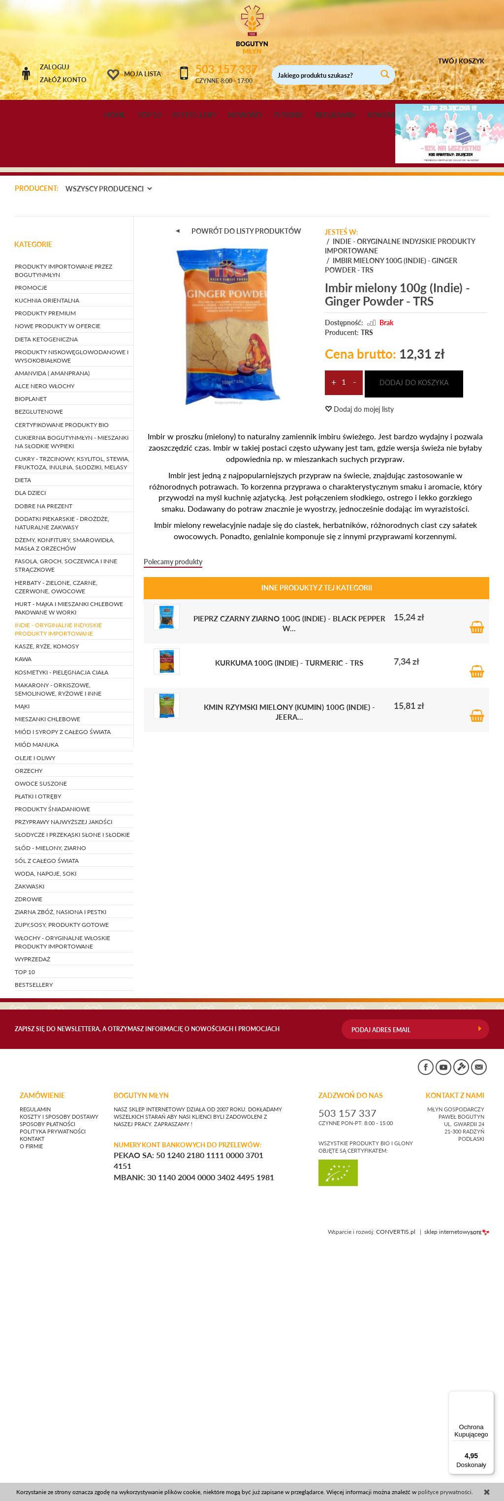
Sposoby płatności (47, 1371)
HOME (115, 115)
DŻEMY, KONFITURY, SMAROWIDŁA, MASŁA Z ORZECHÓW (65, 790)
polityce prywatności (445, 1492)
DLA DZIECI (30, 739)
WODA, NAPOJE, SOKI (45, 1120)
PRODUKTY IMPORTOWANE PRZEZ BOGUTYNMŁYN (63, 517)
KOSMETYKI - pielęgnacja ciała (61, 918)
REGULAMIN (335, 115)
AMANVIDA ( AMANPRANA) (52, 619)
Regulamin (35, 1356)
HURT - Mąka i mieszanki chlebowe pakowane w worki (69, 854)
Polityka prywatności (53, 1378)
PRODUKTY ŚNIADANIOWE (52, 1055)
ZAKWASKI (29, 1132)
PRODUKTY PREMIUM (45, 560)
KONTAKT (383, 115)
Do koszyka (477, 864)
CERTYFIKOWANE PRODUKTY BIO (62, 671)
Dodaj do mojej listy (359, 655)
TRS (367, 579)
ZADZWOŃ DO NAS (350, 1342)
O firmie (31, 1393)
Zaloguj (54, 67)
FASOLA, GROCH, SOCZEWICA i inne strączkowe (66, 812)
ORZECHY (28, 1017)
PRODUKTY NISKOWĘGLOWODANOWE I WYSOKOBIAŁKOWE (71, 603)
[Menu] (488, 1397)
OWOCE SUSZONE (41, 1030)
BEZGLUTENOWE (39, 658)
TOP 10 (148, 115)
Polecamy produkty (173, 808)
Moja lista (142, 74)
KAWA (23, 906)
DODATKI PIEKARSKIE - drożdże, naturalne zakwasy (62, 769)
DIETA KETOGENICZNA (46, 585)
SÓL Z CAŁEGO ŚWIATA (47, 1107)
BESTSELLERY (194, 115)
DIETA (23, 727)
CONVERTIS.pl (395, 1478)
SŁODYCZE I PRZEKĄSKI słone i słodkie (72, 1081)
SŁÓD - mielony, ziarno (50, 1094)
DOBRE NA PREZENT (43, 752)
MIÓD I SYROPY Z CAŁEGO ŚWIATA (63, 978)
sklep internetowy (456, 1478)
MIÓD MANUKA (37, 991)
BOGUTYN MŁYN (141, 1342)
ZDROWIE (28, 1145)
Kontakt (32, 1385)
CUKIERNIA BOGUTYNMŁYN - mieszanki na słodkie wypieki (71, 688)
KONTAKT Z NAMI (455, 1342)
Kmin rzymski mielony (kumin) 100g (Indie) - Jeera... (289, 958)
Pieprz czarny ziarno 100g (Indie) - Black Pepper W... (289, 869)
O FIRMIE (288, 115)
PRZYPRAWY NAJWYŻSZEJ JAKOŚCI (63, 1068)
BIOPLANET (31, 645)
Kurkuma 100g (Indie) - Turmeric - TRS (289, 909)
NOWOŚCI (245, 115)
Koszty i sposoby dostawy (59, 1363)
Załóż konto (63, 80)
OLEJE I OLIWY (35, 1004)
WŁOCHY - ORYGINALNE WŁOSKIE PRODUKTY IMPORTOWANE (62, 1188)
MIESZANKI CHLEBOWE (47, 965)
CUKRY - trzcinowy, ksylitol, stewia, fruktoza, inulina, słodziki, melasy (72, 709)
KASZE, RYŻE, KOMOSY (47, 893)
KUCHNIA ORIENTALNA (47, 547)
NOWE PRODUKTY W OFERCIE (57, 573)
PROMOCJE (31, 534)
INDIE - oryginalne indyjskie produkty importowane (58, 876)
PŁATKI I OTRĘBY (38, 1042)
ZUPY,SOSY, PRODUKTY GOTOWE (62, 1171)
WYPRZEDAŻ (32, 1205)
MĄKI (22, 952)
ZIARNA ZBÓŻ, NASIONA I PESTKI (60, 1159)
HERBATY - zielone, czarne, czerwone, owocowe (56, 833)
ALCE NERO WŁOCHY (44, 632)
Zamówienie (42, 1342)
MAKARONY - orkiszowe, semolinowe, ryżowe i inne (58, 936)
